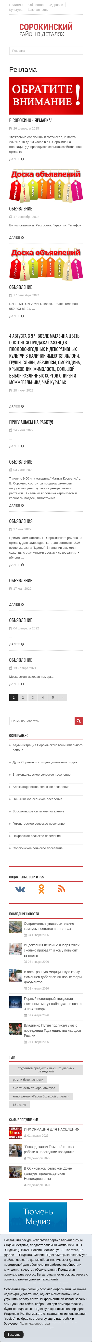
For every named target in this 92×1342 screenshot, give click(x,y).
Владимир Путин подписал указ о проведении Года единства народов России (52, 1030)
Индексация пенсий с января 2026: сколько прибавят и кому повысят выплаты (52, 950)
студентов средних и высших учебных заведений (46, 1069)
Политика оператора (34, 1323)
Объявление (20, 208)
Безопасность (38, 10)
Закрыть (14, 1334)
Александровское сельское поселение (41, 787)
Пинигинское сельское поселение (38, 799)
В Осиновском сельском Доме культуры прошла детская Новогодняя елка (48, 1173)
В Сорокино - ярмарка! (30, 120)
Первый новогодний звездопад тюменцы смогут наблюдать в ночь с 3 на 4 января (53, 1004)
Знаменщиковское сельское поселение (42, 774)
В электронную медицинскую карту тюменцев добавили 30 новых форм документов (53, 977)
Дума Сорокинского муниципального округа (45, 762)
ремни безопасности (28, 1079)
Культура (16, 10)
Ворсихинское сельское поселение (38, 811)
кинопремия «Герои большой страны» (41, 1096)
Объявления (21, 521)
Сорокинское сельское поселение (38, 848)
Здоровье (56, 5)
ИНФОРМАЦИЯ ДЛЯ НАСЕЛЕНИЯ (51, 1129)
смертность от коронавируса (34, 1088)
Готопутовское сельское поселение (39, 823)
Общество (36, 5)
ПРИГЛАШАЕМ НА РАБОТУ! (31, 422)
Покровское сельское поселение (37, 836)
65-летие (19, 1105)
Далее (14, 159)
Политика (16, 5)
